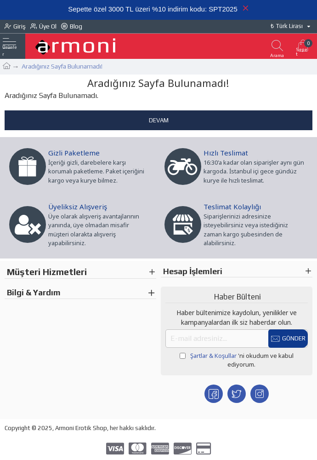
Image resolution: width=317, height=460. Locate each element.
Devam (159, 120)
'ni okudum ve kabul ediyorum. (237, 360)
